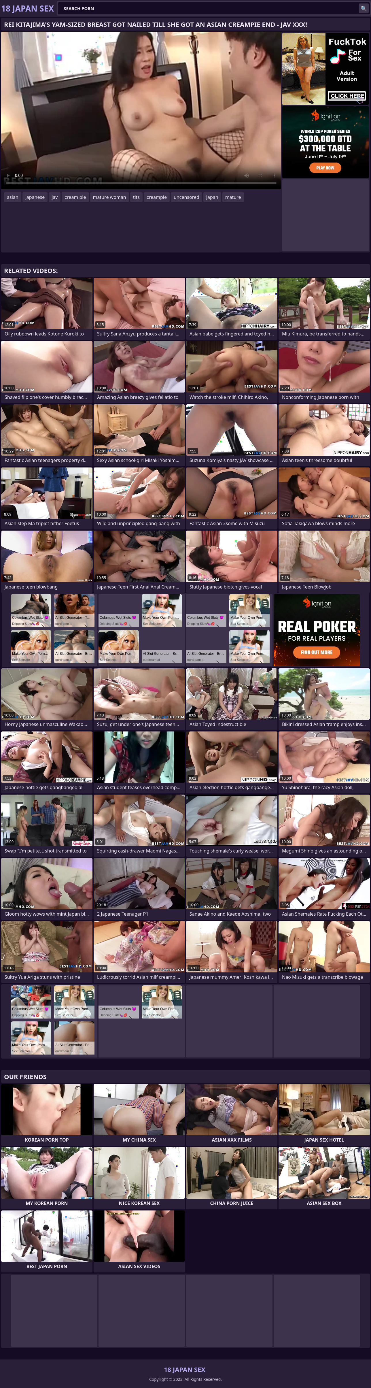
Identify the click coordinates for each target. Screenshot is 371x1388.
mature (233, 197)
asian (12, 197)
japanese (35, 197)
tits (136, 197)
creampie (157, 197)
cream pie (75, 197)
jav (55, 197)
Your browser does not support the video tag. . (141, 110)
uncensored (186, 197)
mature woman (109, 197)
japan (212, 197)
